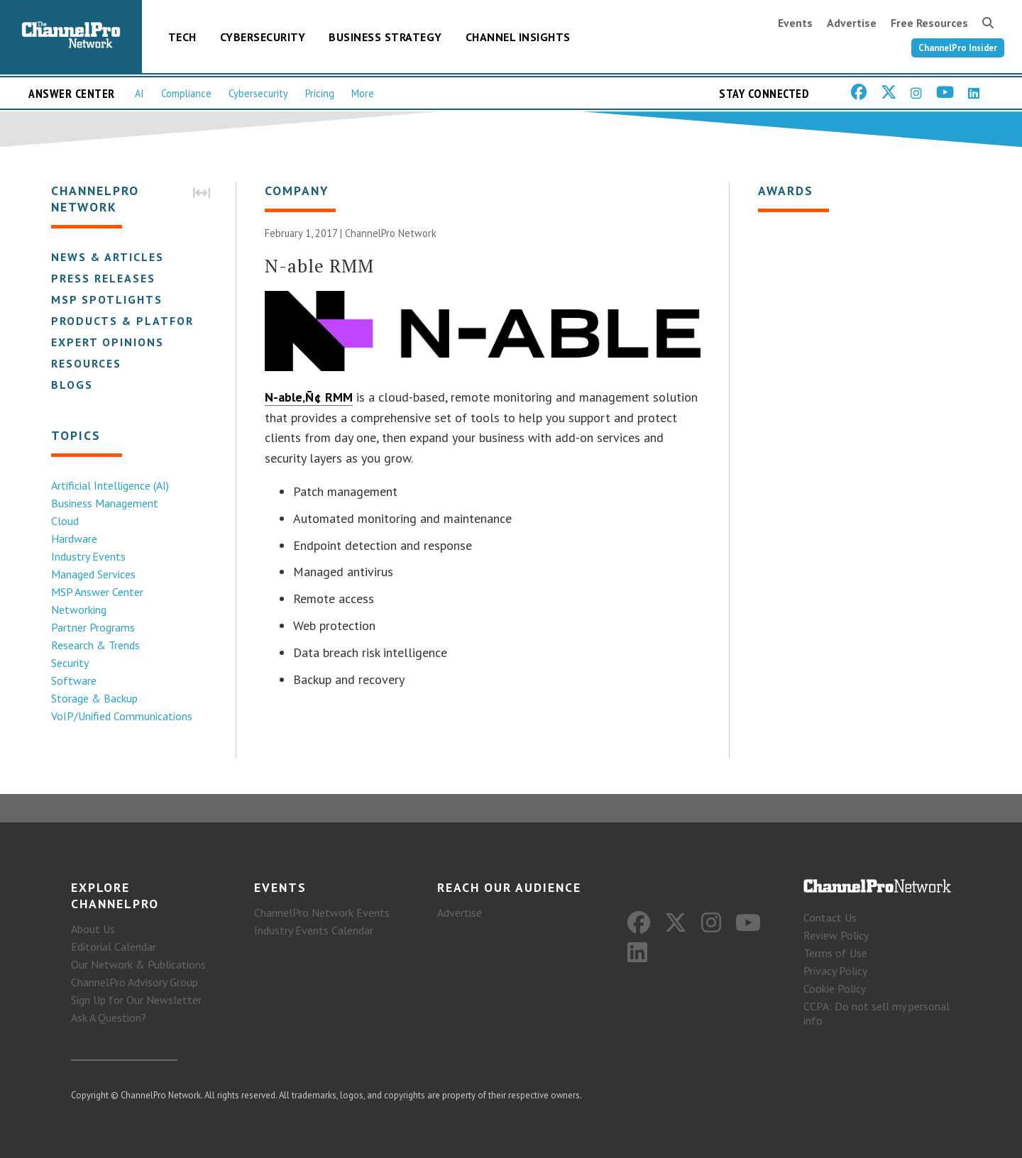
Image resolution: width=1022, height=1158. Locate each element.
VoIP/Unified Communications (121, 716)
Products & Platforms (131, 321)
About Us (93, 929)
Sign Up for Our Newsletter (136, 1000)
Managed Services (93, 574)
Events (795, 23)
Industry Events (88, 556)
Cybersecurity (263, 37)
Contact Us (830, 917)
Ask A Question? (108, 1017)
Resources (86, 363)
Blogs (72, 384)
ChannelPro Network (390, 233)
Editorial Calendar (113, 946)
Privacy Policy (835, 971)
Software (74, 680)
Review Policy (836, 935)
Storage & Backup (94, 698)
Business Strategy (385, 37)
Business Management (104, 503)
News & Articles (107, 257)
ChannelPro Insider (957, 48)
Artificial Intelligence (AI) (110, 485)
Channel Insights (518, 37)
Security (70, 663)
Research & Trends (95, 645)
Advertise (852, 23)
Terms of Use (835, 953)
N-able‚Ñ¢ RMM (309, 397)
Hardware (74, 538)
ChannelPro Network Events (322, 912)
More (362, 93)
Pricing (319, 93)
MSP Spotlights (107, 299)
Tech (182, 37)
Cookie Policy (834, 988)
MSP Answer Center (97, 592)
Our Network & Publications (138, 964)
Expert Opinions (107, 342)
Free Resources (929, 23)
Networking (78, 609)
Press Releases (103, 278)
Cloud (65, 521)
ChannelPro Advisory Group (134, 982)
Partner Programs (93, 627)
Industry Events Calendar (313, 930)
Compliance (186, 93)
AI (139, 93)
